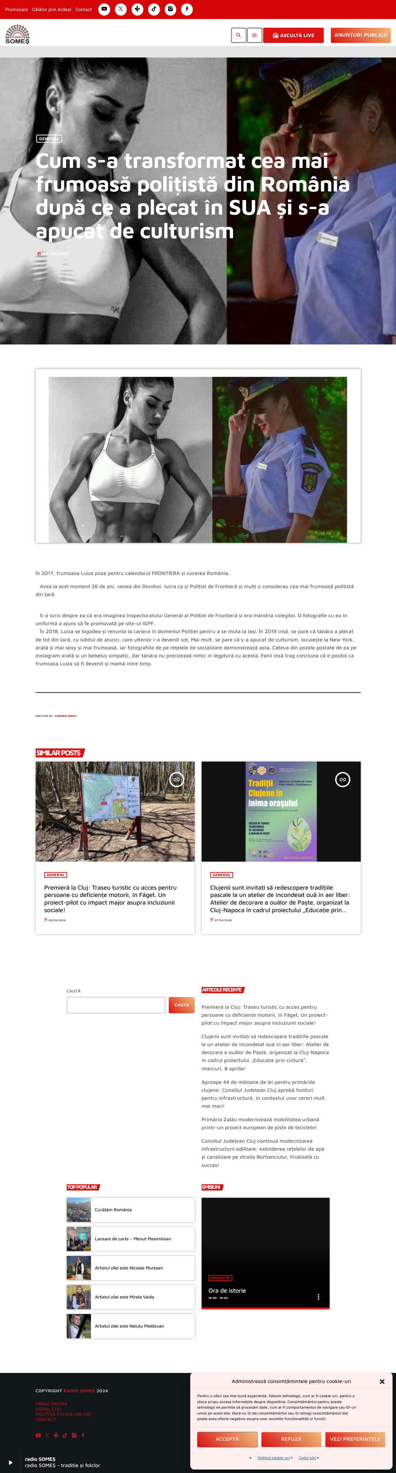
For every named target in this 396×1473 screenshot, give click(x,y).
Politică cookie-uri (274, 1458)
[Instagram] (74, 1436)
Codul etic (307, 1458)
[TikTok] (65, 1436)
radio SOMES (79, 1390)
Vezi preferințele (355, 1439)
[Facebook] (83, 1436)
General (49, 138)
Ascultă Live (293, 35)
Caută (74, 991)
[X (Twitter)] (47, 1436)
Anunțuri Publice (360, 35)
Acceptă (227, 1439)
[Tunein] (56, 1436)
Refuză (291, 1439)
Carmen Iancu (65, 716)
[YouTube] (38, 1436)
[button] (382, 1381)
